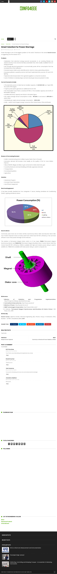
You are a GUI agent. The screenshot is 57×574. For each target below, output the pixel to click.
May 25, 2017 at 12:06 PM (12, 351)
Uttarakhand (5, 523)
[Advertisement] (13, 427)
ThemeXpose (10, 572)
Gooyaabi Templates (26, 572)
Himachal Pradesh (6, 521)
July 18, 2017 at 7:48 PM (11, 370)
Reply (7, 355)
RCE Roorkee (10, 349)
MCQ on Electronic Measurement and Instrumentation (25, 548)
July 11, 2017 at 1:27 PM (11, 360)
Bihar (2, 520)
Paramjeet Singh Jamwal (17, 555)
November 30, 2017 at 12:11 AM (13, 379)
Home (2, 39)
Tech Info (8, 44)
